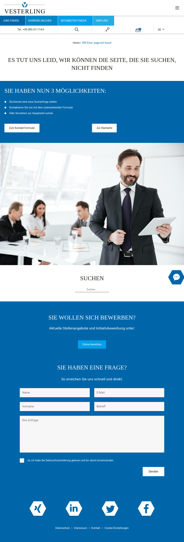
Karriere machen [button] (39, 20)
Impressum (80, 528)
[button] (77, 29)
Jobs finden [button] (11, 20)
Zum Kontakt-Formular (22, 127)
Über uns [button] (102, 20)
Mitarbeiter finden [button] (73, 20)
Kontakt (95, 528)
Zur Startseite (104, 127)
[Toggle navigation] (177, 7)
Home (76, 42)
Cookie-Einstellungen (117, 528)
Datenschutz (62, 528)
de (160, 29)
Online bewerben (92, 344)
